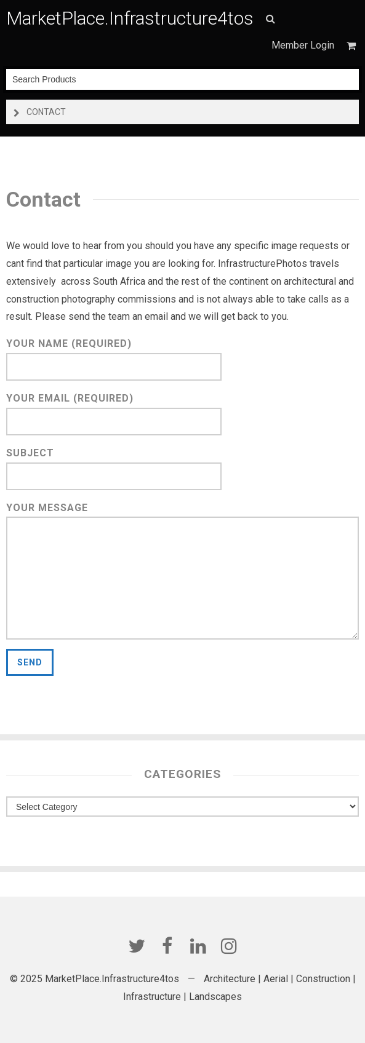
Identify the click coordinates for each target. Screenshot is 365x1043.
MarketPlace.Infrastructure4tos (130, 18)
